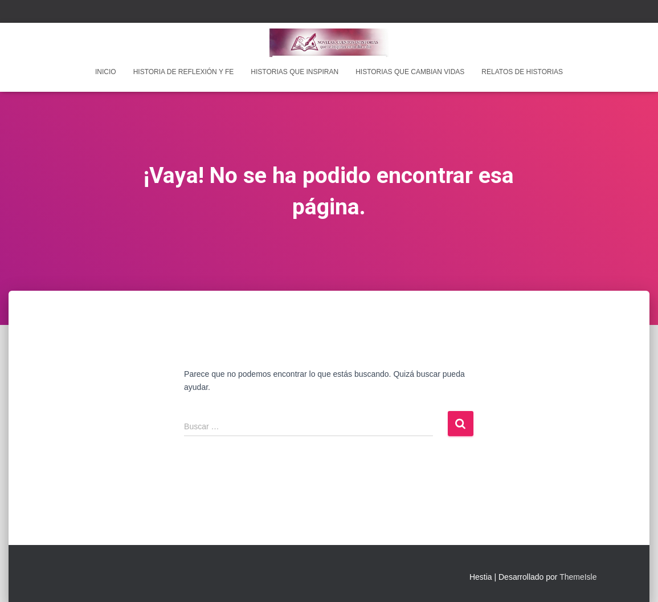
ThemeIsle (577, 576)
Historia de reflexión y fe (183, 72)
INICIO (105, 72)
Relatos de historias (522, 72)
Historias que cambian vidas (409, 72)
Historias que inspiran (294, 72)
